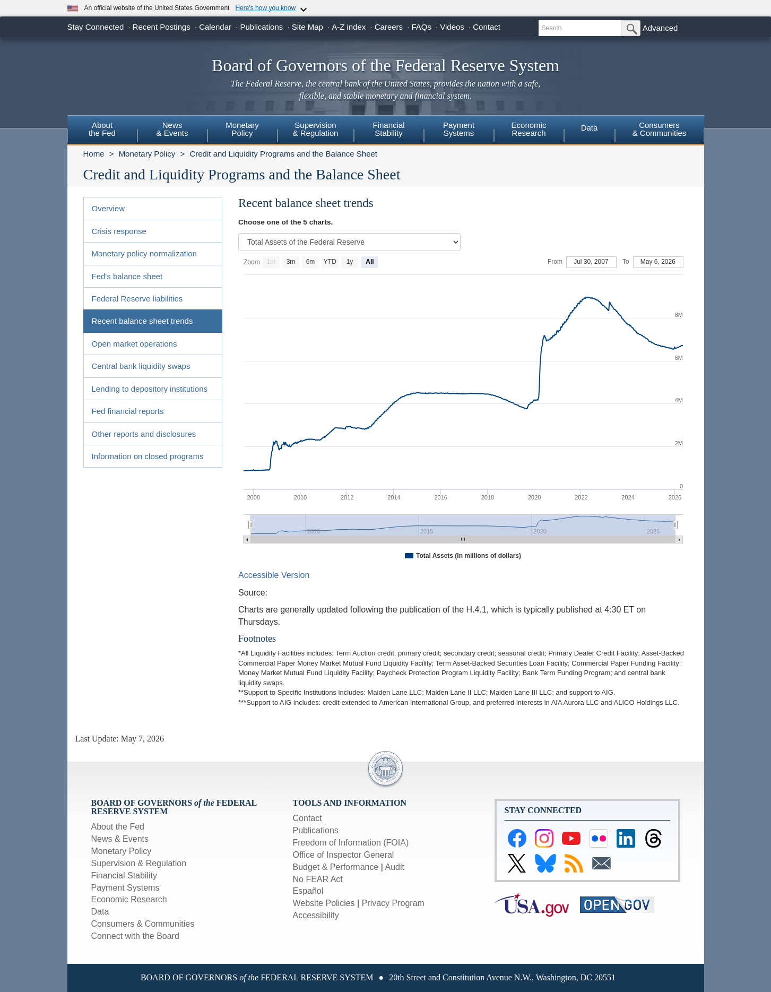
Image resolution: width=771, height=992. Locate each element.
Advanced (660, 27)
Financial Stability (124, 875)
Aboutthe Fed (102, 128)
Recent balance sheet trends (142, 320)
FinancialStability (388, 128)
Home (94, 153)
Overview (108, 208)
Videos (452, 26)
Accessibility (316, 915)
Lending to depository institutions (149, 388)
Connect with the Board (135, 936)
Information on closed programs (148, 456)
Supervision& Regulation (316, 128)
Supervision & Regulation (139, 863)
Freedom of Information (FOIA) (351, 842)
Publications (261, 26)
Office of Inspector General (343, 854)
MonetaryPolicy (242, 128)
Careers (389, 26)
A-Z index (349, 26)
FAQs (421, 26)
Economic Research (129, 899)
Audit (394, 867)
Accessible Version (273, 575)
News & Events (120, 838)
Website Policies (324, 903)
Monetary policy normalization (144, 253)
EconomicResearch (529, 128)
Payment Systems (125, 887)
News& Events (172, 128)
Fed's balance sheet (127, 276)
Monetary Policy (147, 153)
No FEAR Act (318, 879)
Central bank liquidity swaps (141, 365)
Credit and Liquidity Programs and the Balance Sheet (283, 153)
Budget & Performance (336, 867)
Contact (486, 26)
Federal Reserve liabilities (137, 298)
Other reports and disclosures (144, 433)
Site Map (307, 26)
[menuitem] (102, 130)
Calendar (215, 26)
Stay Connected (95, 26)
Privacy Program (393, 903)
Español (308, 890)
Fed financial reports (128, 411)
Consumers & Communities (660, 128)
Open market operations (134, 343)
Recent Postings (161, 26)
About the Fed (118, 826)
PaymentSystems (458, 128)
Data (589, 127)
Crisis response (119, 231)
